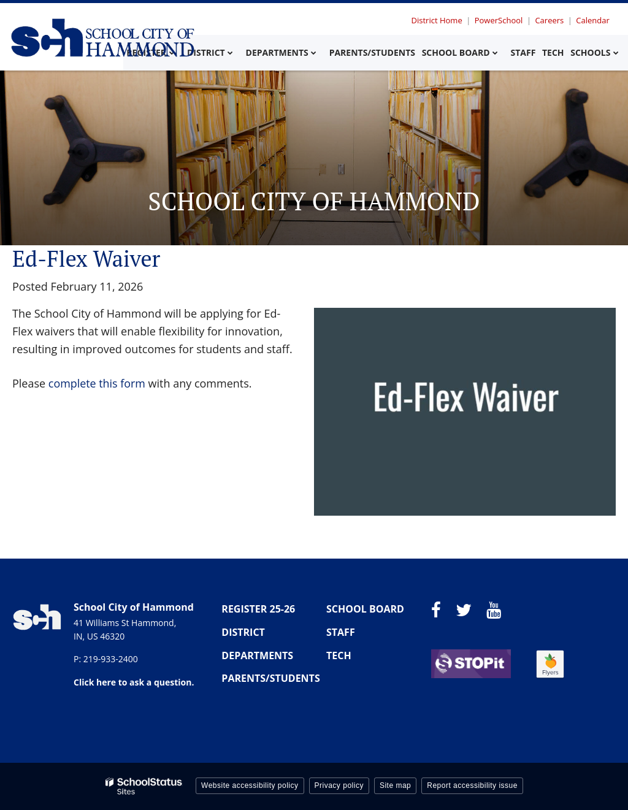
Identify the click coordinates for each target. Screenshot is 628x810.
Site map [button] (395, 785)
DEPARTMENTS (257, 655)
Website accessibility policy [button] (250, 785)
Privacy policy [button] (339, 785)
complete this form (97, 383)
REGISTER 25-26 (258, 609)
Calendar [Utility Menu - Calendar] (593, 20)
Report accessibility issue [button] (472, 785)
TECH (338, 655)
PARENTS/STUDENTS (270, 678)
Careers (550, 20)
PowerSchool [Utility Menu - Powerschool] (500, 20)
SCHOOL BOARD (365, 609)
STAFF (340, 632)
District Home (438, 20)
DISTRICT (243, 632)
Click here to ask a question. (134, 682)
